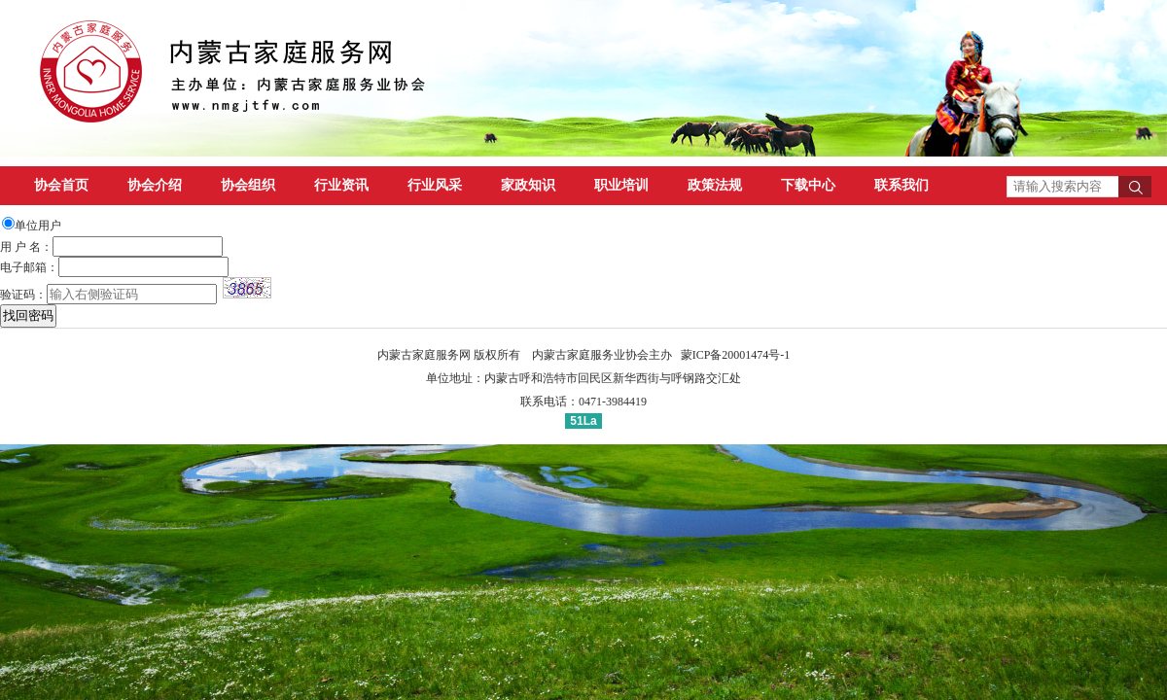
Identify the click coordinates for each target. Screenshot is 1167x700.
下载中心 (808, 185)
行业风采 (434, 185)
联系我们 (901, 185)
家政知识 (528, 185)
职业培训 (621, 185)
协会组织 (248, 185)
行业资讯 (341, 185)
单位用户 (38, 225)
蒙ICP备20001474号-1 (736, 355)
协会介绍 (154, 185)
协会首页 (61, 185)
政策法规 (715, 185)
